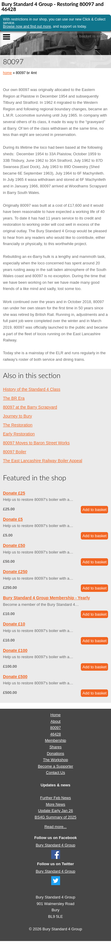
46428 (55, 734)
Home (55, 715)
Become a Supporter (55, 766)
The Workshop (55, 760)
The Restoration (18, 425)
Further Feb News (55, 798)
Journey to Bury (17, 416)
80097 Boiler (14, 451)
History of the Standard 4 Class (31, 389)
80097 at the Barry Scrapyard (30, 407)
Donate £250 (15, 571)
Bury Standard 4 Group (55, 845)
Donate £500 (15, 676)
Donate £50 (14, 545)
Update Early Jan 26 (55, 810)
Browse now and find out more (27, 26)
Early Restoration (19, 434)
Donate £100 (15, 650)
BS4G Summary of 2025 (55, 817)
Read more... (55, 826)
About (56, 721)
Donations (55, 753)
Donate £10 (14, 624)
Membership (55, 740)
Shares (55, 747)
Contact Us (55, 772)
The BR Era (14, 398)
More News (55, 804)
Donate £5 (13, 519)
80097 (55, 727)
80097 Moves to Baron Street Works (36, 442)
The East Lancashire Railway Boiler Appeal (42, 460)
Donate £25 (14, 493)
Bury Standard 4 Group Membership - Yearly (46, 597)
